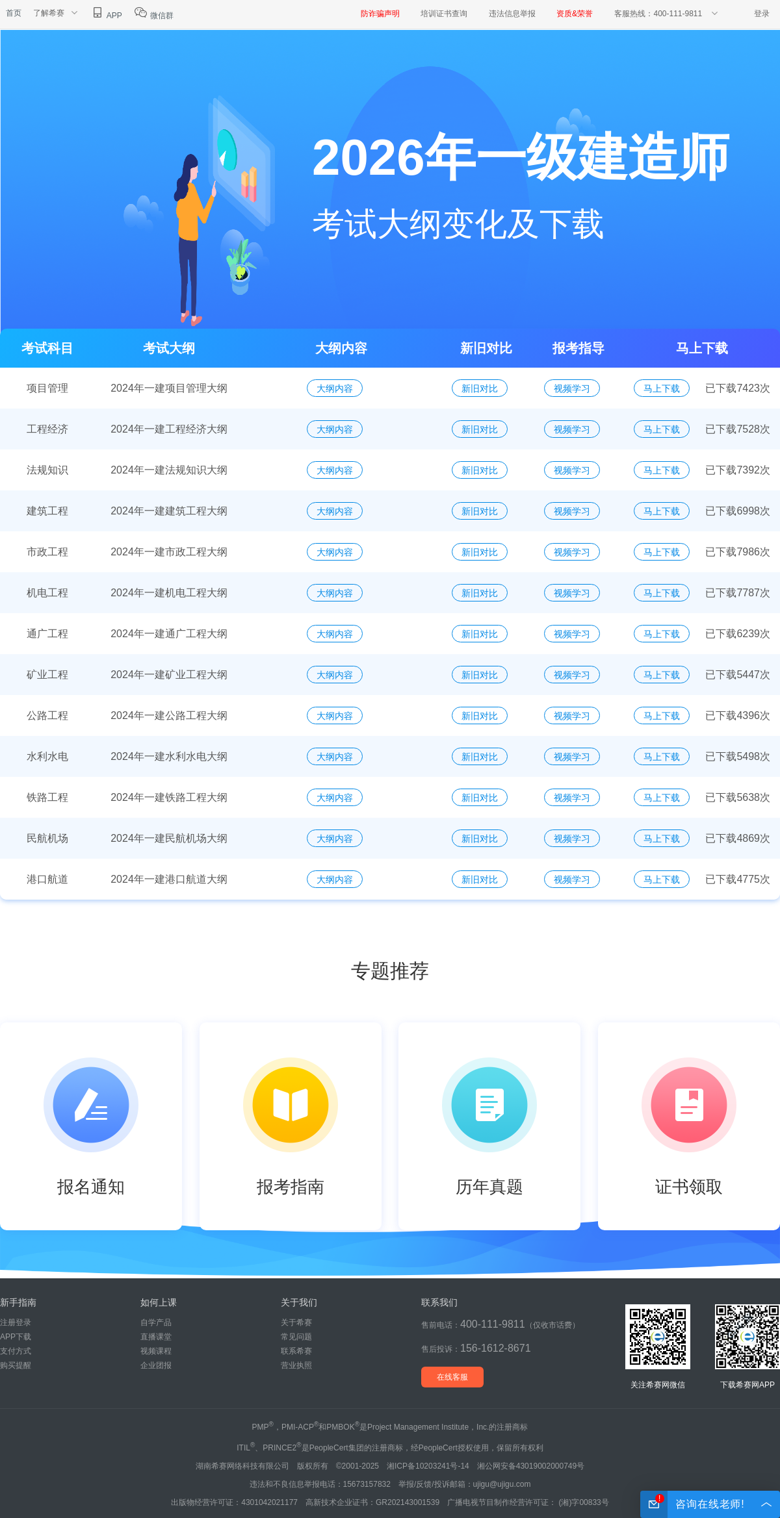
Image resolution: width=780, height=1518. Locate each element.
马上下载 (662, 388)
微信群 (154, 15)
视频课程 (156, 1351)
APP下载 (15, 1336)
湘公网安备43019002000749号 (530, 1466)
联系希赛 (296, 1351)
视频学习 (572, 388)
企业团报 (156, 1365)
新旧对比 (480, 388)
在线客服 (452, 1377)
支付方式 (15, 1351)
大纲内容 (335, 388)
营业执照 (296, 1365)
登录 (762, 13)
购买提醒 (15, 1365)
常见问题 (296, 1336)
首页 (13, 13)
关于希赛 (296, 1322)
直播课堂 (156, 1336)
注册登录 (15, 1322)
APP (106, 15)
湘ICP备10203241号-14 (428, 1466)
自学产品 (156, 1322)
